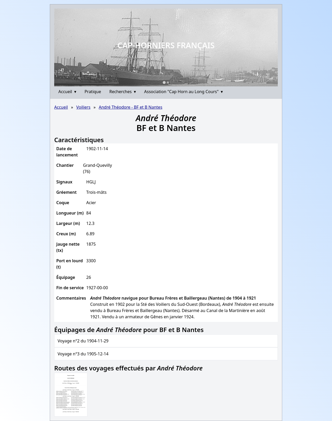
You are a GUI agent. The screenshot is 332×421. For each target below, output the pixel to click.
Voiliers (83, 107)
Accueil (67, 91)
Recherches (122, 91)
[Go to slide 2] (168, 82)
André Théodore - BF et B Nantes (130, 107)
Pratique (93, 91)
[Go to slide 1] (164, 82)
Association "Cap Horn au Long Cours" (183, 91)
